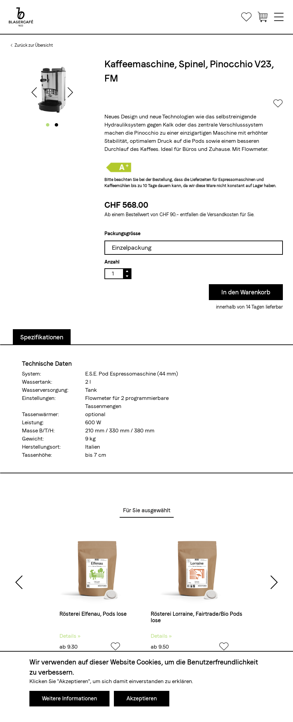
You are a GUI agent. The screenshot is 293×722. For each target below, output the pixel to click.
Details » (69, 636)
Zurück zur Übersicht (34, 45)
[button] (47, 125)
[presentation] (34, 93)
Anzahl (111, 262)
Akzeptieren (141, 698)
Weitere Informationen (69, 698)
